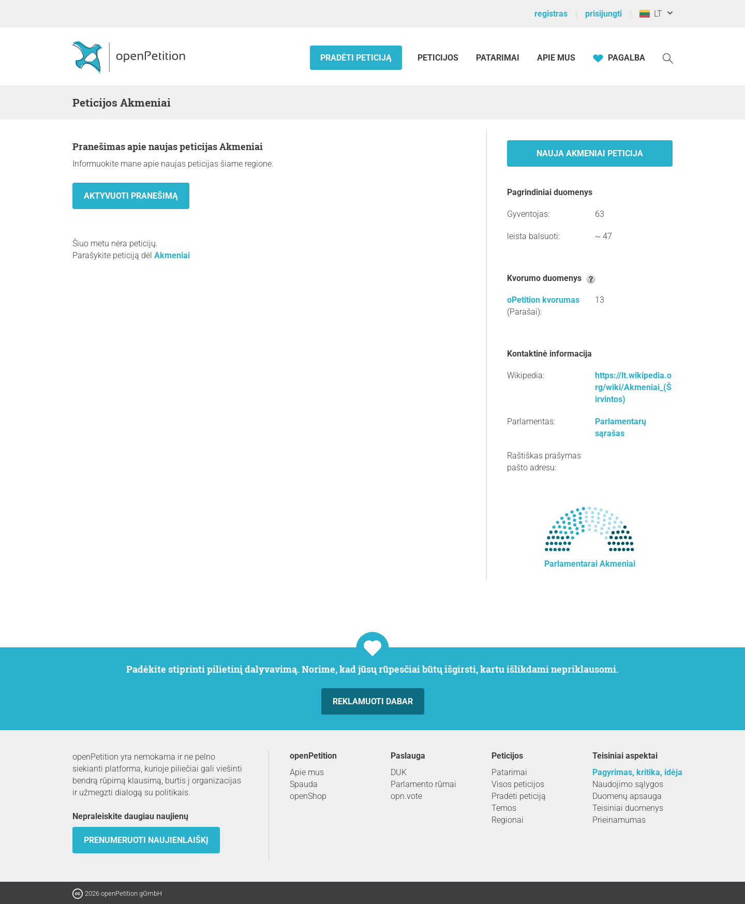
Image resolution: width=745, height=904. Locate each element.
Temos (503, 808)
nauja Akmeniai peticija (590, 153)
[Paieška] (668, 58)
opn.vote (406, 796)
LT (650, 14)
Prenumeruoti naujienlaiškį (146, 840)
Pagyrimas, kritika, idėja (637, 772)
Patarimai (497, 58)
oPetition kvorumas (543, 300)
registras (551, 14)
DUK (399, 772)
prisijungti (603, 14)
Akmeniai (172, 255)
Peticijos (439, 58)
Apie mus (556, 58)
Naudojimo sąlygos (627, 784)
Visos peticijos (517, 784)
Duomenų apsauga (627, 796)
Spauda (304, 784)
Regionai (507, 820)
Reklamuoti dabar (373, 701)
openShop (308, 796)
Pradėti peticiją (356, 58)
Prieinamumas (619, 820)
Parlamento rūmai (423, 784)
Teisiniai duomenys (627, 808)
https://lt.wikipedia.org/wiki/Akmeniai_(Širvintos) (633, 387)
